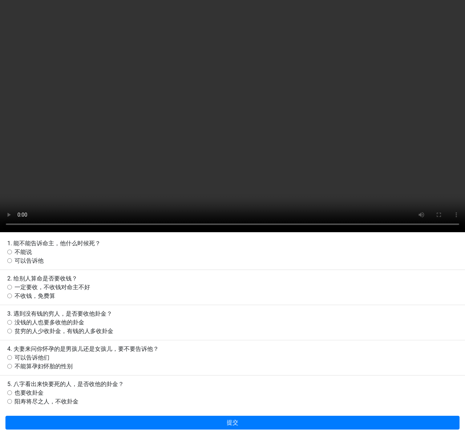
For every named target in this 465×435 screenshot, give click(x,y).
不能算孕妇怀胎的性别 (44, 366)
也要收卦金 (29, 392)
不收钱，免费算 (35, 295)
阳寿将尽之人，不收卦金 (46, 401)
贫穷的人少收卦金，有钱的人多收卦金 (64, 331)
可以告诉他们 (32, 357)
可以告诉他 (29, 260)
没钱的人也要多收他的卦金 (49, 322)
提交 (232, 422)
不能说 (23, 252)
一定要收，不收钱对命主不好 (52, 287)
